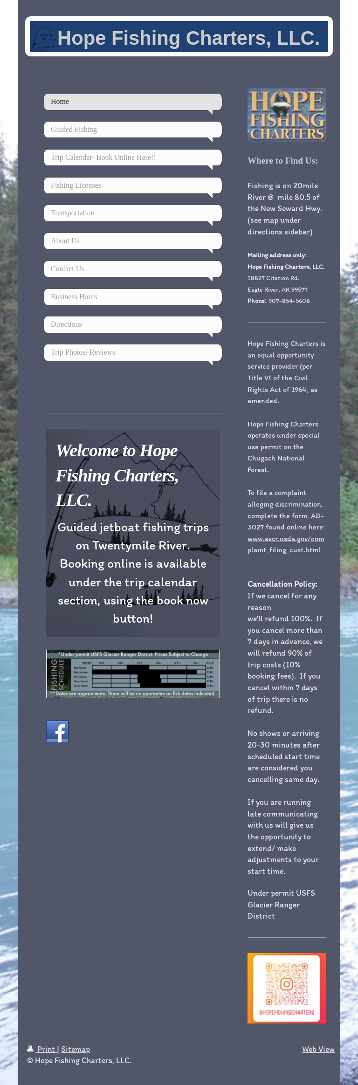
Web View (318, 1049)
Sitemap (75, 1049)
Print (42, 1049)
